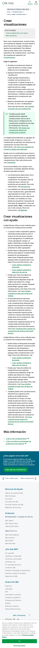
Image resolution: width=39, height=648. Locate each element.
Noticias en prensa (12, 606)
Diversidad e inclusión (13, 594)
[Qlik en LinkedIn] (14, 619)
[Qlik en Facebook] (18, 619)
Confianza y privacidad (13, 559)
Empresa (8, 586)
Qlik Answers (10, 538)
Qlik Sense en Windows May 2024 (18, 9)
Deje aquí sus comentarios (15, 470)
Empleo (8, 603)
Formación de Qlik (11, 502)
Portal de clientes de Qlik (14, 504)
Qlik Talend (9, 520)
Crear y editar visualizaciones (16, 14)
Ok (19, 641)
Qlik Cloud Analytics (12, 535)
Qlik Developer (10, 496)
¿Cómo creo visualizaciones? (16, 439)
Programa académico (13, 597)
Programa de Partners (13, 600)
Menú (36, 4)
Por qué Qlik (9, 553)
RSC (6, 592)
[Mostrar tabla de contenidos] (4, 9)
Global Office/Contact (13, 609)
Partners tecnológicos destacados (17, 570)
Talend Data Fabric (12, 526)
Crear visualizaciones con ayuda (16, 33)
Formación (9, 499)
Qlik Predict (9, 540)
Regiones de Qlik (11, 576)
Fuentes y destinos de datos (15, 573)
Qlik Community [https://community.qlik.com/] (19, 615)
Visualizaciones (17, 12)
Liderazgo (8, 589)
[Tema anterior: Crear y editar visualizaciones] (10, 478)
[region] (19, 634)
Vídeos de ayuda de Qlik (14, 493)
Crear (8, 12)
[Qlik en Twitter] (29, 615)
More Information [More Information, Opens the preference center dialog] (19, 645)
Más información (11, 35)
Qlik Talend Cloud (11, 523)
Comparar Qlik (10, 567)
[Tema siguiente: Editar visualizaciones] (28, 478)
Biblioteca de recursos (13, 507)
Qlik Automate (10, 543)
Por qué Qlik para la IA (13, 565)
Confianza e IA (10, 562)
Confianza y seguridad (13, 556)
